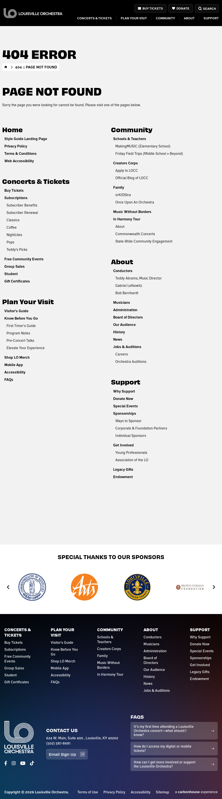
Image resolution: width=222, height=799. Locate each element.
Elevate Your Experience (26, 347)
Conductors (122, 270)
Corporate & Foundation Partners (141, 428)
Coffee (12, 227)
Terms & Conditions (20, 153)
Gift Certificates (17, 281)
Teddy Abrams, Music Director (138, 278)
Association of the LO (131, 459)
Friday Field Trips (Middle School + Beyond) (149, 153)
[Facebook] (5, 763)
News (117, 339)
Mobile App (13, 364)
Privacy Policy (15, 146)
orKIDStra (123, 194)
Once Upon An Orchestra (134, 202)
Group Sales (14, 266)
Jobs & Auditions (127, 346)
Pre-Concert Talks (20, 340)
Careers (121, 354)
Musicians (121, 302)
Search (206, 9)
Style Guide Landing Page (25, 138)
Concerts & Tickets (94, 18)
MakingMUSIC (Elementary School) (142, 146)
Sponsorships (124, 413)
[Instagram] (14, 763)
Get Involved (123, 445)
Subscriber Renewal (22, 212)
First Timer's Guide (21, 325)
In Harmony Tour (126, 219)
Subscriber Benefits (22, 205)
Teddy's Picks (17, 249)
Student (11, 273)
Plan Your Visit (134, 18)
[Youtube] (22, 763)
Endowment (123, 476)
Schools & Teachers (129, 138)
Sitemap (162, 792)
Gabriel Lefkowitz (128, 285)
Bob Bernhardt (126, 293)
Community (165, 18)
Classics (13, 220)
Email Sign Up (67, 754)
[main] (111, 272)
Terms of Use (87, 792)
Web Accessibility (19, 160)
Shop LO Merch (17, 357)
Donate (182, 8)
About (189, 18)
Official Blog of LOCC (131, 177)
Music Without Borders (132, 211)
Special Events (125, 406)
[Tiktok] (32, 763)
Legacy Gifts (123, 469)
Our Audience (124, 324)
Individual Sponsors (130, 435)
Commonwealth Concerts (135, 233)
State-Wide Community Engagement (143, 241)
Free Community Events (24, 259)
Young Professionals (131, 452)
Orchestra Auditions (130, 361)
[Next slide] (213, 587)
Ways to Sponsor (128, 420)
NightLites (14, 234)
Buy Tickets (152, 8)
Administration (125, 309)
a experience (196, 792)
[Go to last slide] (8, 587)
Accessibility (14, 372)
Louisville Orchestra (33, 13)
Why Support (124, 391)
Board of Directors (128, 317)
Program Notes (18, 333)
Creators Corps (125, 163)
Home (5, 67)
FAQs (8, 379)
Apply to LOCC (126, 170)
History (119, 332)
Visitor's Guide (16, 311)
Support (211, 18)
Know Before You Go (21, 318)
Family (118, 187)
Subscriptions (16, 197)
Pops (10, 242)
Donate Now (123, 398)
